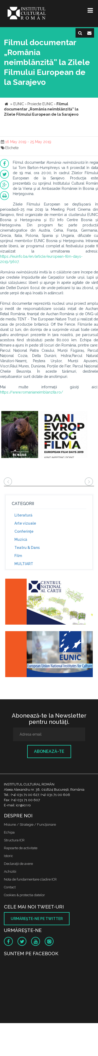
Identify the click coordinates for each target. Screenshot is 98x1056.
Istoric (8, 856)
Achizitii (10, 871)
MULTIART (23, 564)
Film (18, 556)
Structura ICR (14, 840)
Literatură (23, 515)
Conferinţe (23, 531)
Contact (10, 887)
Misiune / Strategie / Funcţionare (30, 824)
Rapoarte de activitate (20, 848)
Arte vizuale (25, 523)
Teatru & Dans (27, 547)
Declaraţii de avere (18, 864)
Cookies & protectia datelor (24, 895)
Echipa (9, 832)
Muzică (20, 539)
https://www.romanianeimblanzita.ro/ (31, 392)
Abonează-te (49, 751)
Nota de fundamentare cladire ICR (30, 879)
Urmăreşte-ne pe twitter (37, 919)
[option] (19, 435)
